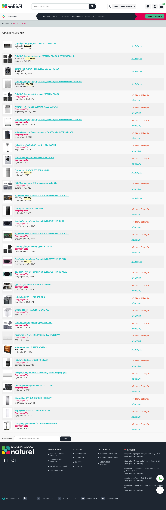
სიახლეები (89, 16)
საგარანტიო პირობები (105, 463)
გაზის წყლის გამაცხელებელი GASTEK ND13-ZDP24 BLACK (44, 132)
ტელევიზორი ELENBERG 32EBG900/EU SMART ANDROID (42, 195)
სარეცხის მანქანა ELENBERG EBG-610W (34, 157)
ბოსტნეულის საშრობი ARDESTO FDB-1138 (36, 423)
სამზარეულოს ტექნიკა (56, 461)
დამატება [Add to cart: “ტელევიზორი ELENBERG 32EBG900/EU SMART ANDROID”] (137, 198)
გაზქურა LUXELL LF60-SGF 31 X (30, 297)
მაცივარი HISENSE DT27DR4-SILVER (32, 170)
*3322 (27, 498)
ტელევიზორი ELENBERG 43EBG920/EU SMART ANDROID (42, 233)
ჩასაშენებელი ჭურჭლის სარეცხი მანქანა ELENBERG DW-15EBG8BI (48, 81)
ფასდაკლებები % (155, 17)
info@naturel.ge (89, 498)
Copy (65, 439)
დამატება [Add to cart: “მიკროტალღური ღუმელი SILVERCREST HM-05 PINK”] (137, 261)
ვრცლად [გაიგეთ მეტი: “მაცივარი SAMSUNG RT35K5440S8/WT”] (136, 404)
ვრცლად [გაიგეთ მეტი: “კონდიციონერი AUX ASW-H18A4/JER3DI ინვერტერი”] (136, 378)
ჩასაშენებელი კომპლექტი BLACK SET (34, 246)
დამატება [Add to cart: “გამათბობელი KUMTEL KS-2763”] (137, 349)
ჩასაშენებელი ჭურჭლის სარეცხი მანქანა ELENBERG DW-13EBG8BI (48, 119)
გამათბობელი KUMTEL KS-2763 (30, 347)
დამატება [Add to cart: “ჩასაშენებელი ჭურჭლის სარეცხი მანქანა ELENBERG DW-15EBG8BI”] (137, 84)
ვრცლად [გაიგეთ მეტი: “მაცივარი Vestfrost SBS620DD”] (136, 214)
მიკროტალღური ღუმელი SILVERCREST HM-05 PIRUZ (41, 272)
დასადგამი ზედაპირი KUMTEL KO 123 (34, 385)
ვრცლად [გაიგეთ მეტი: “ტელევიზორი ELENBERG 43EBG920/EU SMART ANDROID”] (136, 239)
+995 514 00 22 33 (67, 498)
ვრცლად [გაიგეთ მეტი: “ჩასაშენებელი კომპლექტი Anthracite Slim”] (136, 189)
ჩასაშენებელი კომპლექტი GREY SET (33, 322)
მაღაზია (55, 16)
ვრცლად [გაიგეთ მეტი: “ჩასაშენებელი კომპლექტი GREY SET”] (136, 328)
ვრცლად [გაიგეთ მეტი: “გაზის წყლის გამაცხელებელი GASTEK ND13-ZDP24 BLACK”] (136, 138)
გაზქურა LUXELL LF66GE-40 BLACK (31, 360)
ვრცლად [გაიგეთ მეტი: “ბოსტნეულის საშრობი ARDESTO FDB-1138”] (136, 429)
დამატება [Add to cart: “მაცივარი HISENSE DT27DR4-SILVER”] (137, 172)
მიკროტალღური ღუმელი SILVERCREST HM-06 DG (39, 221)
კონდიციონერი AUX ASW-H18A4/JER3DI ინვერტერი (41, 372)
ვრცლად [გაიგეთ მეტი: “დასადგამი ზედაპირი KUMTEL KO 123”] (136, 391)
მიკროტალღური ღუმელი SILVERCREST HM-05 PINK (40, 259)
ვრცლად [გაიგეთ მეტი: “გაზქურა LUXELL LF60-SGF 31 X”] (136, 303)
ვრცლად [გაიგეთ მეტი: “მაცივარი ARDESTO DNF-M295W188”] (136, 416)
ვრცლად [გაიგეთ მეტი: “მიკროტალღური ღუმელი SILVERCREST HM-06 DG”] (136, 227)
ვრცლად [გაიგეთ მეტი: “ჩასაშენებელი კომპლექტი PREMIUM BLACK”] (136, 100)
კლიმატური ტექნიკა (58, 466)
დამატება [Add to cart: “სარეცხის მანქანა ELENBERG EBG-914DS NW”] (137, 71)
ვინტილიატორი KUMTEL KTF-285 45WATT (35, 145)
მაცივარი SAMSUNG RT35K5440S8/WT (33, 398)
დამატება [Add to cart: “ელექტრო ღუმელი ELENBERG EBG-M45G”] (137, 46)
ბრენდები (66, 16)
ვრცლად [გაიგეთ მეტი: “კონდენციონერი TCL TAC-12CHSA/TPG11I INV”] (136, 341)
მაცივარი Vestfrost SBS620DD (29, 208)
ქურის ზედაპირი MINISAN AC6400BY (33, 284)
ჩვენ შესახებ (77, 16)
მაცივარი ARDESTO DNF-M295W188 (32, 410)
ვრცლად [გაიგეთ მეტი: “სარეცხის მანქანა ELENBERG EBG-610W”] (136, 163)
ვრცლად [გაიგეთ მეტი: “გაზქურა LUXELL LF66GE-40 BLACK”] (136, 366)
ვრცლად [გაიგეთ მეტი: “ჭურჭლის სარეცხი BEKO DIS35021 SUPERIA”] (136, 112)
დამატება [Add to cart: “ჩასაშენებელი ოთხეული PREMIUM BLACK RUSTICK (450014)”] (137, 58)
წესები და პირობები (108, 453)
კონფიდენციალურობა (109, 458)
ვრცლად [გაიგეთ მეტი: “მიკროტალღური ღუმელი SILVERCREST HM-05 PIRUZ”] (136, 277)
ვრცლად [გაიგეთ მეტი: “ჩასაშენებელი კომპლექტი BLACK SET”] (136, 252)
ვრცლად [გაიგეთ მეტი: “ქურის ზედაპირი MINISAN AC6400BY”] (136, 290)
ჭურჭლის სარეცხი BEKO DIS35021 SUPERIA (36, 107)
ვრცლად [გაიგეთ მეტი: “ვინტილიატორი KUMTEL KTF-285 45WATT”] (136, 151)
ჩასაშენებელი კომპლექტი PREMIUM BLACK (37, 94)
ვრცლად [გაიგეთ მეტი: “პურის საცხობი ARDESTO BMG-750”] (136, 316)
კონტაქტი (101, 16)
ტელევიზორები (56, 471)
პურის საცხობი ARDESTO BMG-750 (32, 310)
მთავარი (46, 16)
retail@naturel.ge (109, 498)
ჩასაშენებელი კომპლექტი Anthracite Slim (36, 183)
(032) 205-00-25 (45, 498)
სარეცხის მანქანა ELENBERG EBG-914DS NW (37, 69)
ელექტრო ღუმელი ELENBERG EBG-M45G (35, 43)
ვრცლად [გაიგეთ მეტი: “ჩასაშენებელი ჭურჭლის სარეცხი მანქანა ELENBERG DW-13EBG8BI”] (136, 125)
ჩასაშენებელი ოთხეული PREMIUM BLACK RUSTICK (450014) (44, 56)
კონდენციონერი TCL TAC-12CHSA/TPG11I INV (37, 335)
